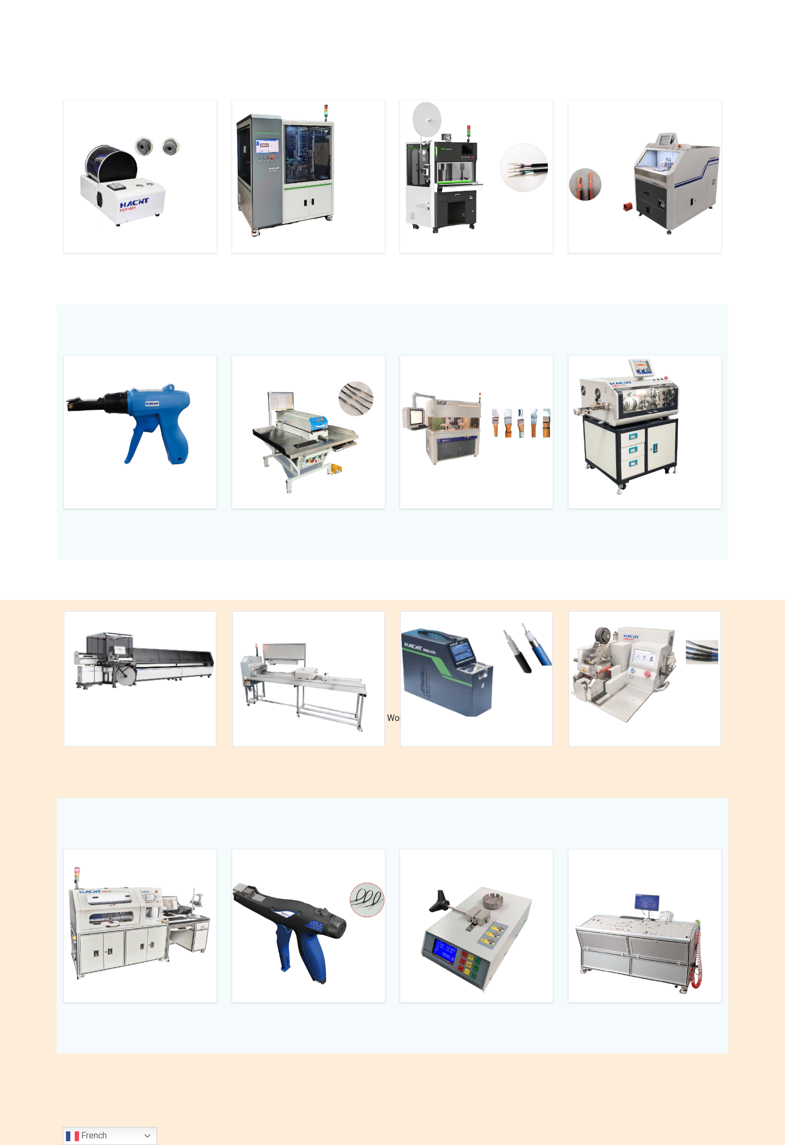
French (86, 1136)
